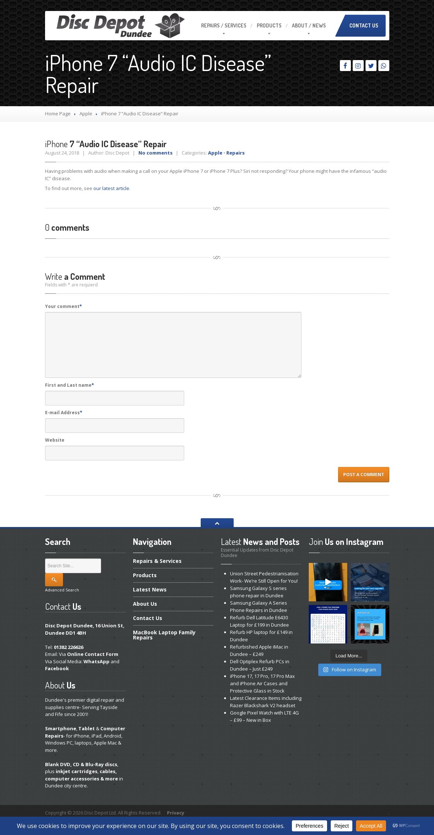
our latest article (111, 188)
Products (269, 25)
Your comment (63, 306)
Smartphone (60, 728)
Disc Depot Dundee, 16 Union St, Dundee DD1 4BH (85, 629)
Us (145, 603)
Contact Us (363, 25)
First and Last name (69, 385)
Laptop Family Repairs (164, 635)
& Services (157, 561)
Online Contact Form (92, 654)
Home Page (58, 113)
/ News (309, 25)
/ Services (223, 25)
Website (54, 440)
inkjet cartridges (76, 771)
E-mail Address (63, 412)
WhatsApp (97, 661)
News (150, 589)
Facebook (57, 668)
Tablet (86, 728)
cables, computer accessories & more (81, 775)
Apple (85, 113)
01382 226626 (68, 647)
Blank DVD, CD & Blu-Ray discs (81, 764)
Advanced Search (62, 590)
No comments (155, 152)
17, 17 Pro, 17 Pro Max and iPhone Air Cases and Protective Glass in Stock (262, 683)
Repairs (235, 152)
